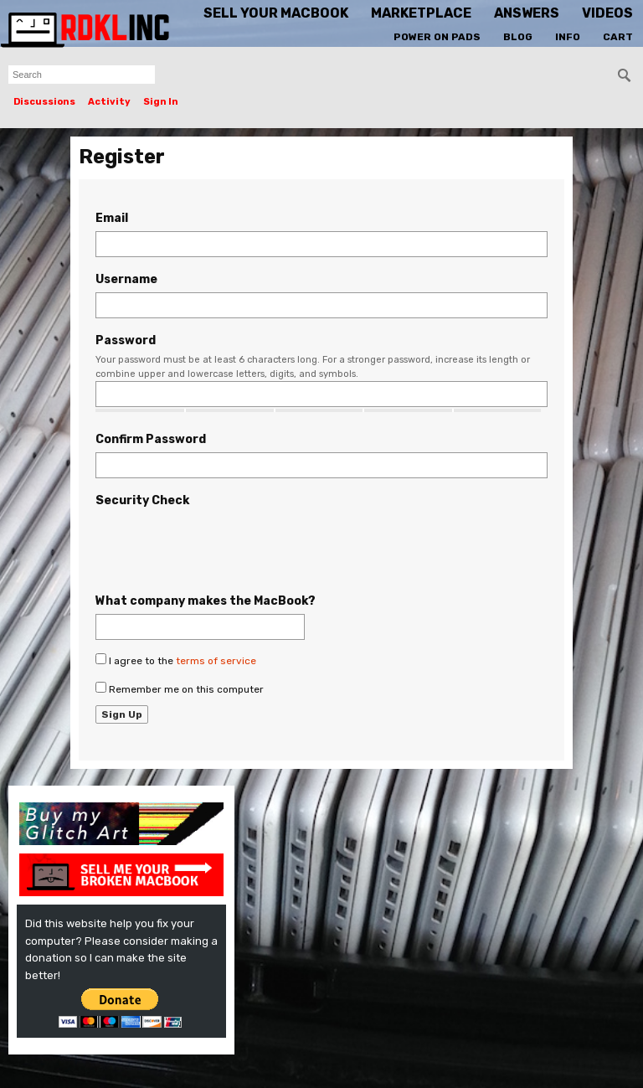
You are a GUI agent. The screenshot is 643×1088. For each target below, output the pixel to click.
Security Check (142, 500)
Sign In (160, 101)
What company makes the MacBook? (205, 601)
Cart (618, 37)
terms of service (216, 661)
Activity (109, 101)
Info (567, 37)
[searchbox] (81, 74)
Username (126, 279)
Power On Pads (437, 37)
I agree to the (175, 660)
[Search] (624, 75)
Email (111, 218)
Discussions (44, 101)
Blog (517, 37)
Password (125, 340)
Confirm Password (150, 439)
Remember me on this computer (179, 688)
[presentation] (222, 546)
